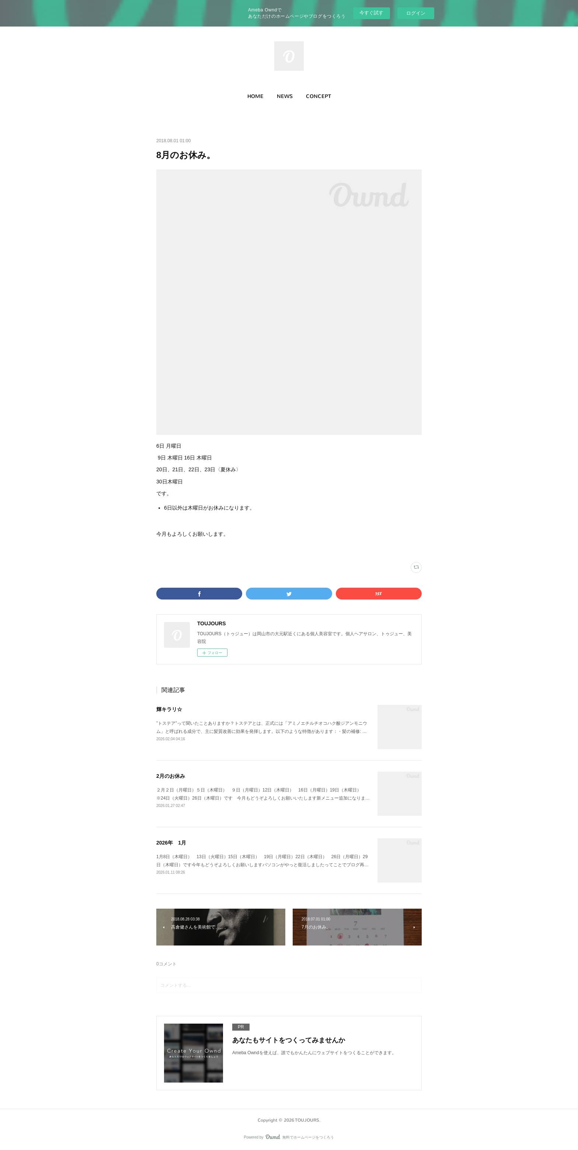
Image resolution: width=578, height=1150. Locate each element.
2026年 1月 (171, 843)
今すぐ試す (371, 12)
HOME (255, 96)
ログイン (415, 13)
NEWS (285, 96)
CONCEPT (318, 96)
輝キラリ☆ (169, 709)
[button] (255, 96)
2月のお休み (170, 776)
